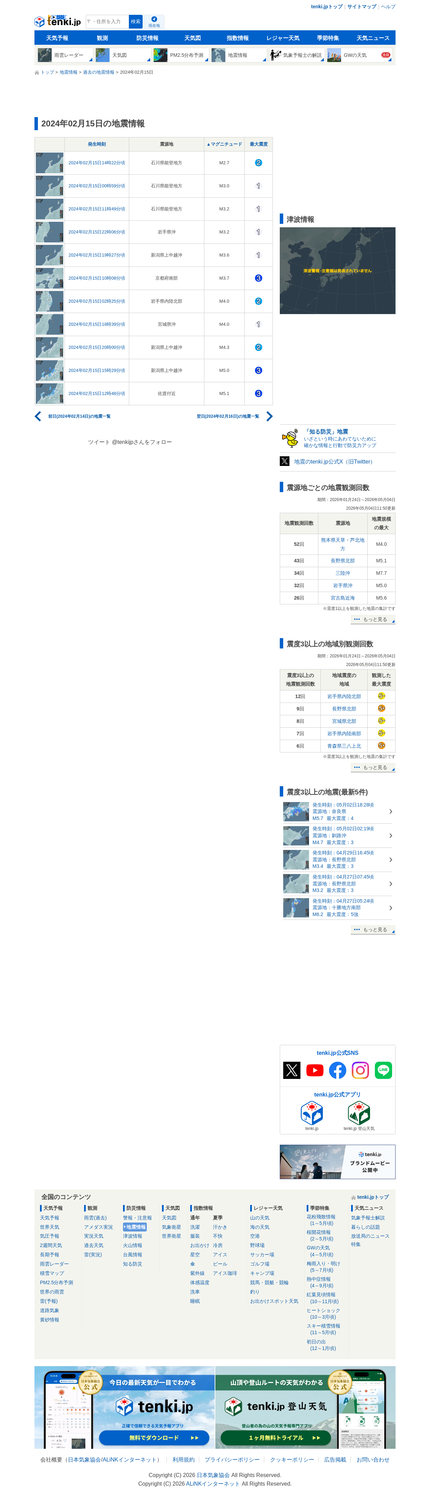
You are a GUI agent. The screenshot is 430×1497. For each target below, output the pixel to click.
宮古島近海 (343, 598)
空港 (255, 1236)
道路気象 (49, 1310)
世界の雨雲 (52, 1292)
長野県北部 (343, 560)
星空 (195, 1254)
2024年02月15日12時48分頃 (97, 393)
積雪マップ (52, 1273)
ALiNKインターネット (130, 1460)
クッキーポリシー (292, 1460)
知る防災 (132, 1264)
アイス (220, 1254)
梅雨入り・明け (326, 1267)
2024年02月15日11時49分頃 (97, 208)
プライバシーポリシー (232, 1460)
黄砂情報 (49, 1319)
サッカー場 (262, 1254)
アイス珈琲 (225, 1273)
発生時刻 (97, 144)
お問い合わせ (373, 1460)
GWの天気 (326, 1251)
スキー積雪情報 (326, 1329)
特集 (356, 1244)
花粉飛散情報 (326, 1220)
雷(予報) (49, 1301)
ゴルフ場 (259, 1264)
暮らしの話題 (365, 1227)
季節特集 (328, 38)
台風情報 (132, 1254)
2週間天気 (51, 1245)
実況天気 (93, 1236)
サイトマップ (361, 6)
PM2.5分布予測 (56, 1282)
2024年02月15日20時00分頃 (97, 347)
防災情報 (147, 38)
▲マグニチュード (224, 144)
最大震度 (259, 144)
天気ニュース (373, 38)
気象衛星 (171, 1227)
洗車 (195, 1292)
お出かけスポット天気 (274, 1301)
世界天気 (49, 1227)
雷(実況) (93, 1254)
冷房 (218, 1245)
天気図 (192, 38)
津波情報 (132, 1236)
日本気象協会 (84, 1460)
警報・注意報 (137, 1217)
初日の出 (326, 1345)
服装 (195, 1236)
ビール (220, 1264)
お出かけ (199, 1245)
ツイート (99, 442)
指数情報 (238, 38)
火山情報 (132, 1245)
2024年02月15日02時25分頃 (97, 301)
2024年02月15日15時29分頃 (97, 370)
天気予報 (57, 38)
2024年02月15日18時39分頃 (97, 324)
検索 (136, 21)
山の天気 (259, 1217)
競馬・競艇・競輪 (269, 1282)
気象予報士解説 (368, 1217)
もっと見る (375, 619)
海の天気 (259, 1227)
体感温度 (199, 1282)
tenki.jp (58, 23)
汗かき (220, 1227)
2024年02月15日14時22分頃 (97, 162)
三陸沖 (343, 573)
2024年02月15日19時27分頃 (97, 255)
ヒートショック (326, 1314)
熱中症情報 (326, 1282)
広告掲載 (335, 1460)
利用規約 (184, 1460)
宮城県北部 (344, 721)
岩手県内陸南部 (344, 733)
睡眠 (195, 1301)
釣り (255, 1292)
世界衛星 (171, 1236)
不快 (218, 1236)
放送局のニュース (370, 1236)
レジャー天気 (282, 38)
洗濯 (195, 1227)
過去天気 (93, 1245)
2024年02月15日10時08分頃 (97, 278)
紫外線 (197, 1273)
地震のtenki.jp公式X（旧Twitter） (335, 462)
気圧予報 (49, 1236)
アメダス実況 (98, 1227)
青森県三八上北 (344, 746)
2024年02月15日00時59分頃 (97, 185)
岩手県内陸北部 (344, 696)
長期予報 (49, 1254)
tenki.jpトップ (326, 6)
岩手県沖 (342, 585)
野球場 (257, 1245)
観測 (102, 38)
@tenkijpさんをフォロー (142, 442)
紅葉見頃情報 (326, 1298)
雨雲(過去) (95, 1217)
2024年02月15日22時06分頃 (97, 232)
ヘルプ (388, 6)
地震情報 (136, 1227)
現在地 (154, 25)
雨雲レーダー (54, 1264)
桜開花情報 (326, 1235)
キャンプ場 (262, 1273)
